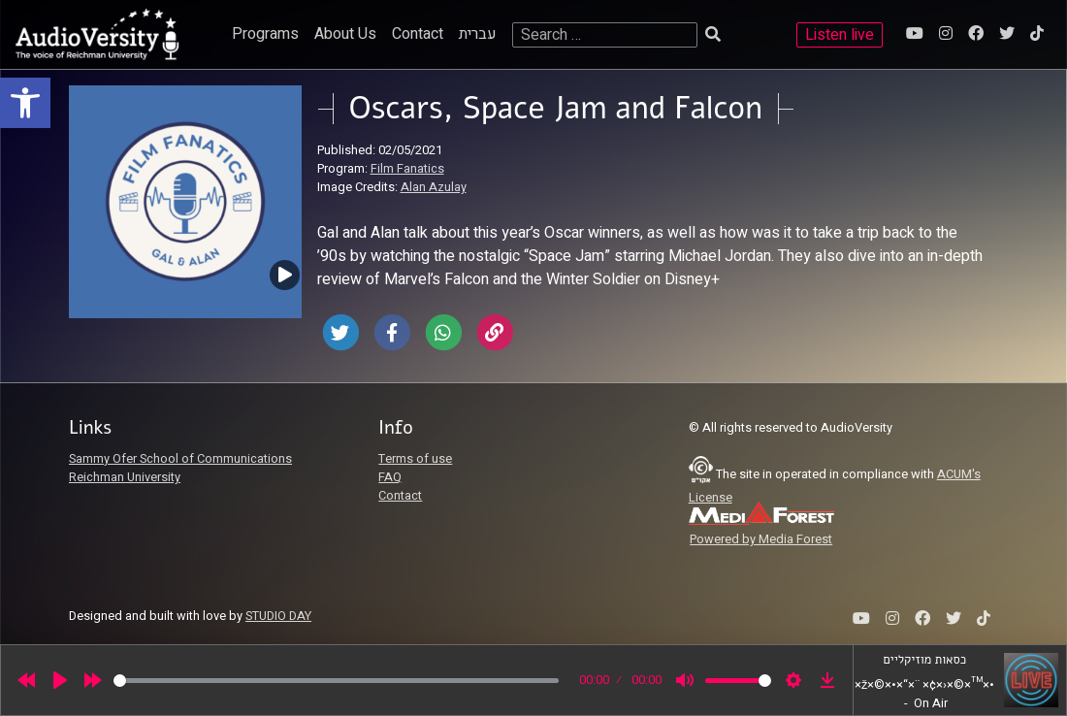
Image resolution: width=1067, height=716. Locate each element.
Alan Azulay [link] (434, 187)
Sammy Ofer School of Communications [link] (180, 459)
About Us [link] (345, 34)
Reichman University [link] (124, 477)
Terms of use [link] (415, 459)
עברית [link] (478, 34)
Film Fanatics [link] (407, 169)
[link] (25, 103)
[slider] (336, 680)
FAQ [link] (390, 477)
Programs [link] (265, 34)
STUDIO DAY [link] (278, 616)
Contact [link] (417, 34)
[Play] (60, 680)
